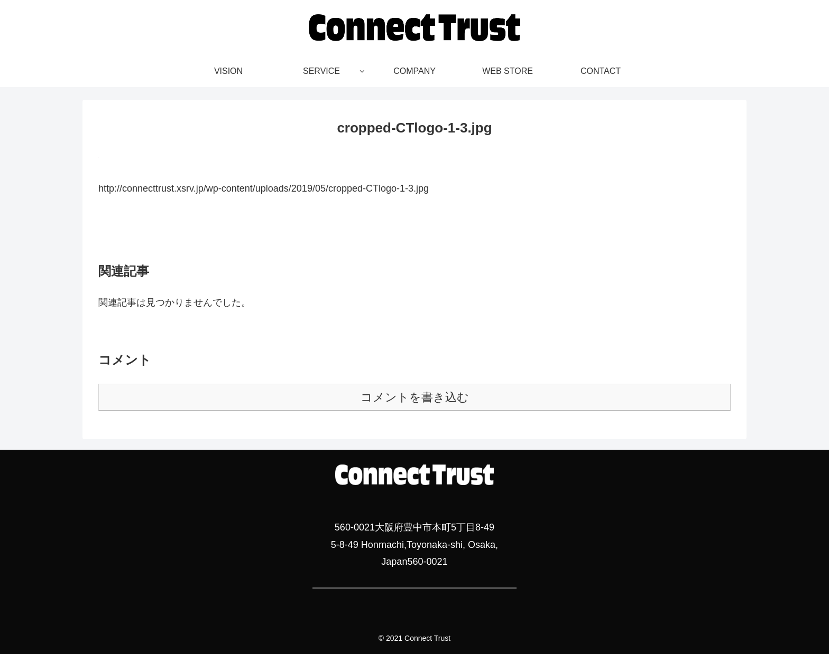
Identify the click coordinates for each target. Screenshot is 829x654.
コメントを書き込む (415, 397)
